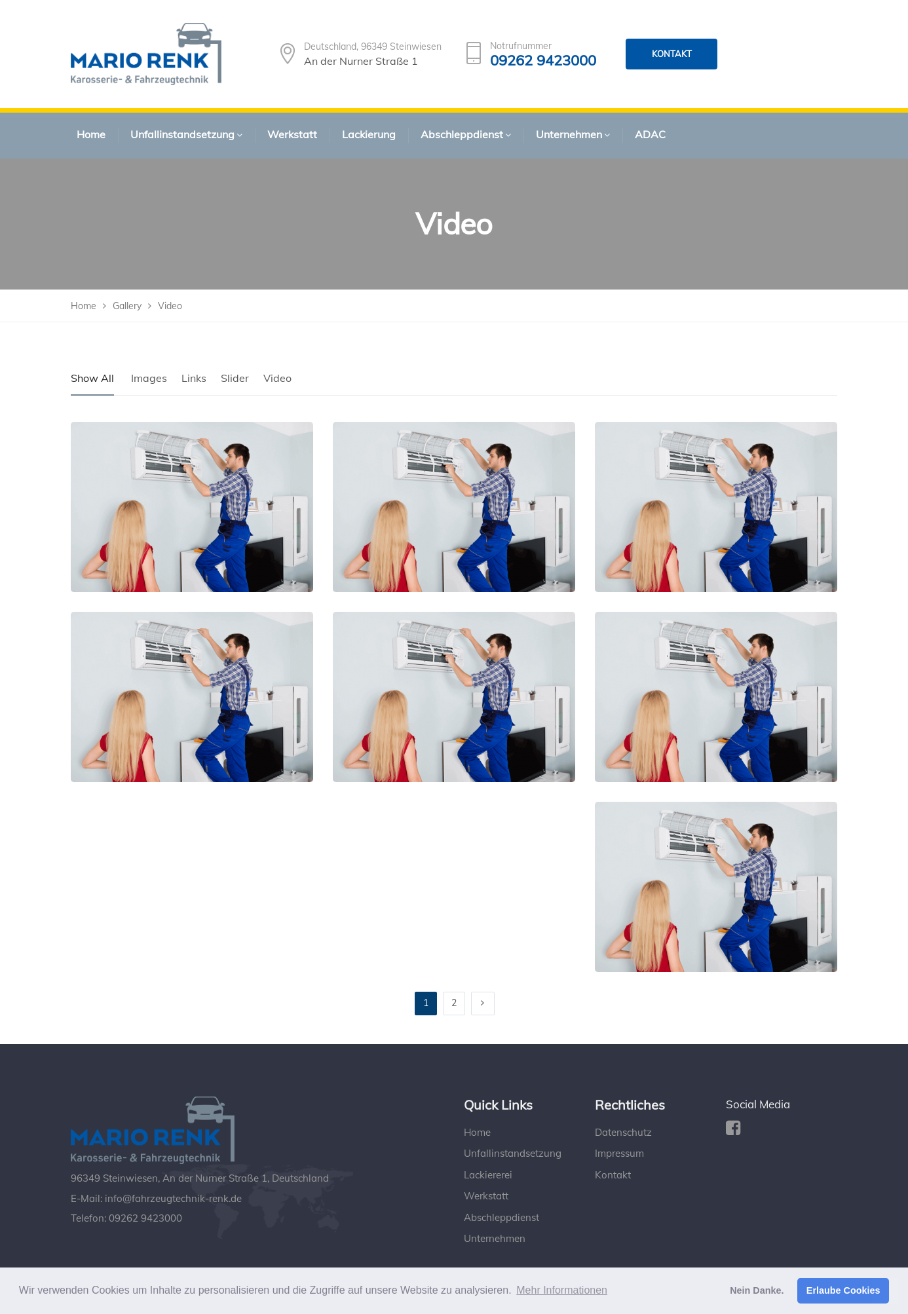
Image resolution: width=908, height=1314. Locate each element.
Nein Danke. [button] (757, 1290)
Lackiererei (488, 1175)
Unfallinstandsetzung (512, 1153)
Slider (235, 378)
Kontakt (613, 1175)
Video (277, 378)
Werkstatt (486, 1196)
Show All (92, 378)
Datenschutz (623, 1132)
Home (477, 1132)
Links (193, 378)
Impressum (619, 1153)
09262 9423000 (543, 60)
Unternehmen (494, 1238)
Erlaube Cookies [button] (843, 1290)
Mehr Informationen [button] (561, 1290)
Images (149, 378)
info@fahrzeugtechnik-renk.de (173, 1198)
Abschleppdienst (501, 1217)
